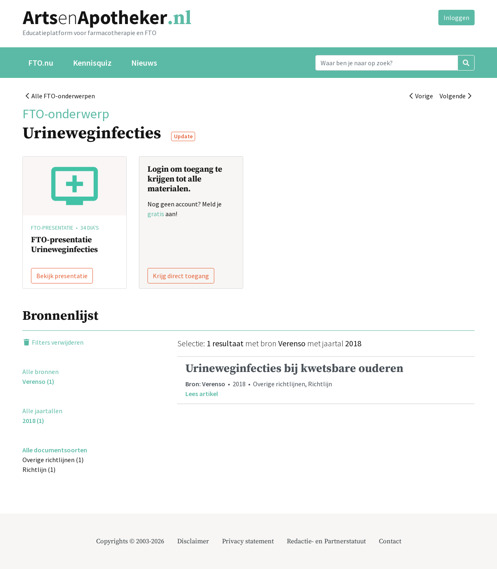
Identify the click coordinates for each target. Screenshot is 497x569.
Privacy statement (248, 541)
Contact (390, 541)
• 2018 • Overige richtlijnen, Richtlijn (325, 380)
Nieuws (144, 63)
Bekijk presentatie (62, 276)
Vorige (421, 96)
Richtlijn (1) (38, 469)
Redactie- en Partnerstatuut (326, 541)
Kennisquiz (92, 63)
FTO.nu (40, 63)
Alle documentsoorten (54, 450)
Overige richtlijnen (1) (53, 460)
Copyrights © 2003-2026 (130, 541)
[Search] (386, 63)
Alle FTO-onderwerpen (60, 96)
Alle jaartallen (42, 411)
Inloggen (456, 17)
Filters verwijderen (53, 342)
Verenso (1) (38, 381)
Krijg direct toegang (181, 276)
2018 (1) (33, 420)
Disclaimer (193, 541)
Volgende (455, 96)
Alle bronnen (40, 372)
